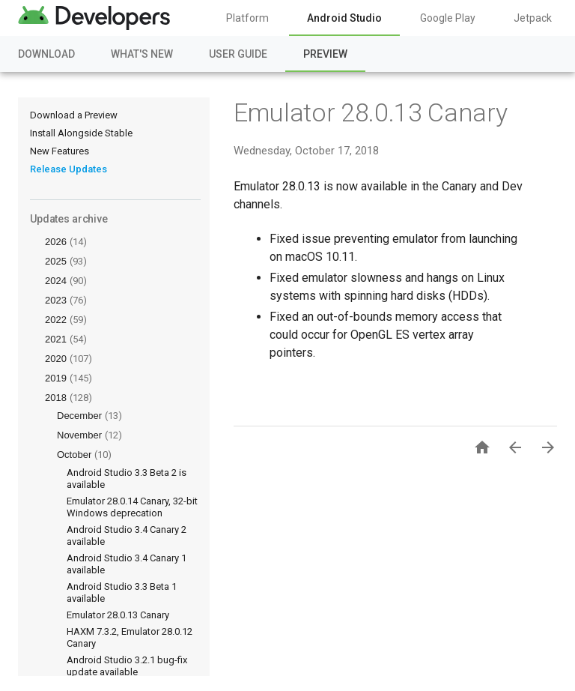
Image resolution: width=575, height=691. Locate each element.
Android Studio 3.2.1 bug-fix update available (127, 666)
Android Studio (344, 18)
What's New (142, 54)
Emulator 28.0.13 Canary (118, 615)
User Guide (238, 54)
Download (46, 54)
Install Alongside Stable (81, 133)
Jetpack (533, 18)
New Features (59, 151)
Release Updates (68, 169)
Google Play (447, 18)
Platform (247, 18)
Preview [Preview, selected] (325, 54)
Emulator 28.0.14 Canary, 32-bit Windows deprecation (132, 507)
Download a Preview (74, 115)
